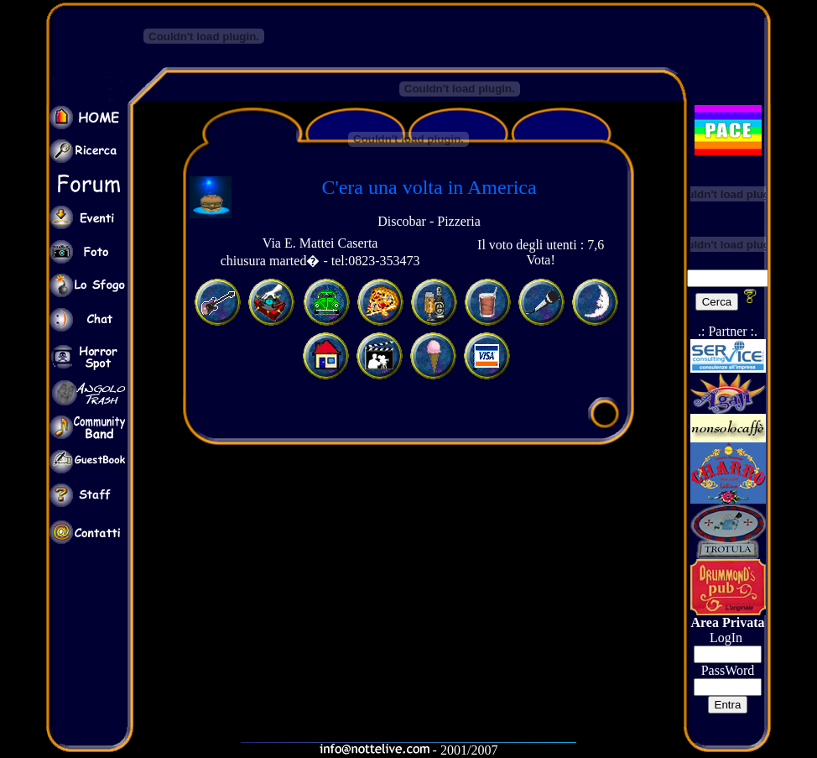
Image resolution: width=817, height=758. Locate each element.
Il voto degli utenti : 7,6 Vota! (540, 252)
